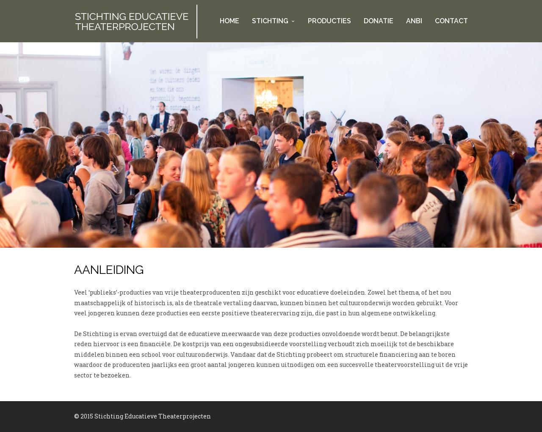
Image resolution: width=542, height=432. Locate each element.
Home (229, 21)
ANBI (414, 21)
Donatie (378, 21)
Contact (451, 21)
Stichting (270, 21)
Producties (329, 21)
